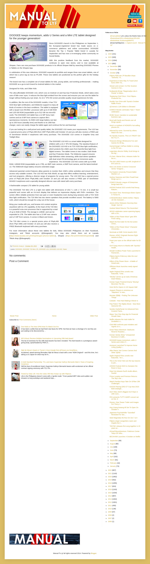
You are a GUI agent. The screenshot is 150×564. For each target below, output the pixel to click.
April (112, 456)
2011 (110, 505)
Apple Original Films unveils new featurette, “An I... (121, 357)
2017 (110, 486)
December (114, 66)
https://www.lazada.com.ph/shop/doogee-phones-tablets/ (32, 236)
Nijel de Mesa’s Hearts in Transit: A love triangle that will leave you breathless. (49, 350)
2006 (110, 521)
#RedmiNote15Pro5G (132, 38)
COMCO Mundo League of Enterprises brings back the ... (124, 183)
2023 (110, 63)
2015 (110, 493)
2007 (110, 518)
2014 (110, 496)
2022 (110, 470)
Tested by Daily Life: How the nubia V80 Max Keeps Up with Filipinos (46, 374)
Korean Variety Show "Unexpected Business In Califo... (122, 336)
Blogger (93, 553)
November (114, 69)
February (113, 463)
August (112, 444)
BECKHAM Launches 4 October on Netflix (125, 437)
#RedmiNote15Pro (117, 38)
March (112, 460)
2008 (110, 515)
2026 (110, 54)
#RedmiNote (114, 40)
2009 (110, 512)
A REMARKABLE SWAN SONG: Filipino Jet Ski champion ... (124, 199)
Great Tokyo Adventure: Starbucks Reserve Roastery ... (122, 331)
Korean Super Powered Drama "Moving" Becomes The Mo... (124, 283)
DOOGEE (18, 249)
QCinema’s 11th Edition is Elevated (122, 107)
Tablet (65, 249)
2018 (110, 483)
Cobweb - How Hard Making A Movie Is (124, 301)
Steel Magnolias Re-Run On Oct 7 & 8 (123, 418)
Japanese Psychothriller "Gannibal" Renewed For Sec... (122, 414)
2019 (110, 480)
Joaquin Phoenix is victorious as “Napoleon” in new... (121, 291)
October (113, 73)
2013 (110, 499)
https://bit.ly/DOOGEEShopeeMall (79, 236)
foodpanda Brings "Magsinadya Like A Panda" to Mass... (123, 92)
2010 (110, 509)
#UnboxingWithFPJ (127, 40)
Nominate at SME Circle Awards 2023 (123, 232)
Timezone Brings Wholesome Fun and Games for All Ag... (123, 142)
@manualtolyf (115, 36)
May (111, 453)
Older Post (94, 316)
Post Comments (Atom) (27, 320)
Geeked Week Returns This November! (124, 208)
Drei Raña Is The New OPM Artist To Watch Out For (40, 327)
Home (54, 316)
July (111, 447)
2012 (110, 502)
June (112, 450)
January (113, 466)
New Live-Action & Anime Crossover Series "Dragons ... (123, 168)
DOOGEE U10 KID (56, 249)
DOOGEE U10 (44, 249)
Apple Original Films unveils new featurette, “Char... (121, 273)
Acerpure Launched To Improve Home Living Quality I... (123, 346)
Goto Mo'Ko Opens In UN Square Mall (123, 287)
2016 (110, 489)
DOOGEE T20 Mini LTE (30, 249)
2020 (110, 477)
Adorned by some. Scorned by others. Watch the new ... (123, 132)
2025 (110, 57)
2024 (110, 60)
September (114, 441)
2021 (110, 473)
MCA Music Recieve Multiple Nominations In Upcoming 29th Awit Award (47, 338)
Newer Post (14, 316)
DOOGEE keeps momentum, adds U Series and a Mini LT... (123, 341)
